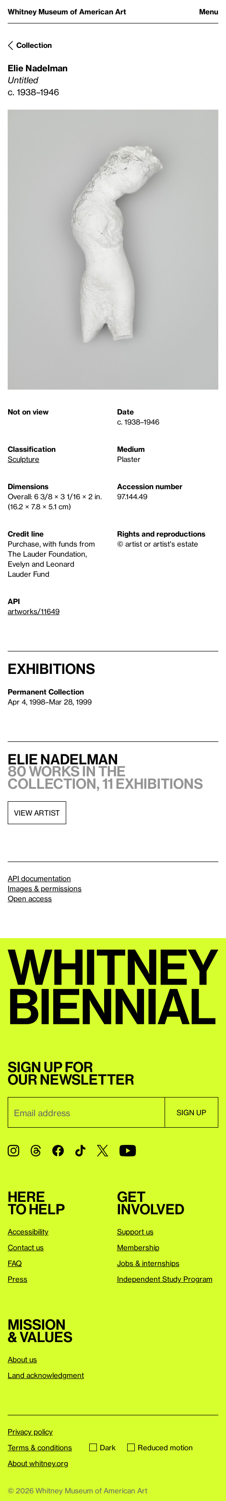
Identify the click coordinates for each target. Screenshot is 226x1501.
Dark (102, 1447)
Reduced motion (160, 1447)
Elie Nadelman (38, 68)
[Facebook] (58, 1150)
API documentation (39, 878)
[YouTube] (128, 1150)
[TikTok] (80, 1150)
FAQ (15, 1263)
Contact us (26, 1247)
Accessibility (28, 1231)
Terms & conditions (40, 1447)
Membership (138, 1247)
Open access (30, 898)
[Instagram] (13, 1150)
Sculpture (23, 459)
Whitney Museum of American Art (67, 11)
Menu (208, 11)
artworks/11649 (33, 611)
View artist (37, 812)
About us (22, 1359)
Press (17, 1279)
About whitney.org (38, 1463)
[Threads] (36, 1150)
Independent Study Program (165, 1279)
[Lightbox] (113, 250)
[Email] (86, 1112)
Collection (34, 45)
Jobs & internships (148, 1263)
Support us (135, 1231)
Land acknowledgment (46, 1375)
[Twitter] (102, 1150)
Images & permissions (45, 888)
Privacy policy (30, 1431)
